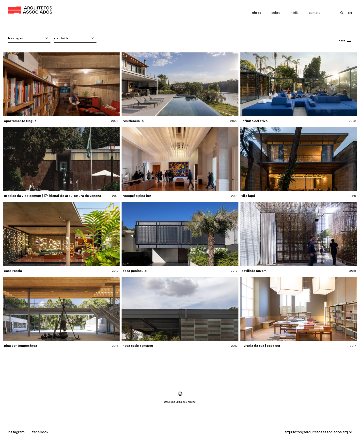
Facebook (40, 432)
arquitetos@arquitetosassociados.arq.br (318, 432)
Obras (256, 13)
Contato (314, 13)
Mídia (294, 13)
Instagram (16, 432)
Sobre (275, 13)
